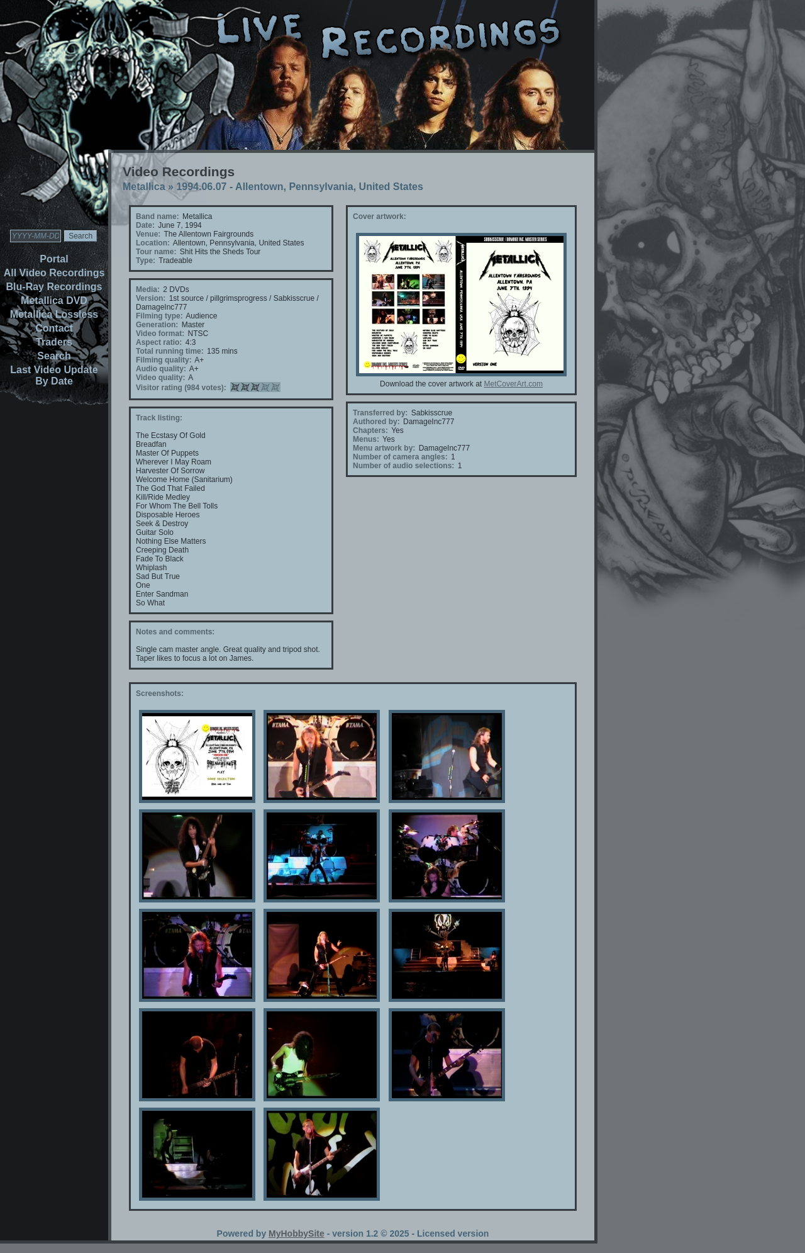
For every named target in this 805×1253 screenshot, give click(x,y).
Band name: (157, 216)
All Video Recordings (54, 272)
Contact (54, 328)
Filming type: (159, 316)
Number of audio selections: (403, 465)
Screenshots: (160, 693)
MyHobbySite (297, 1233)
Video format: (160, 333)
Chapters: (370, 430)
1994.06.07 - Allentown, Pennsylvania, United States (299, 186)
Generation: (157, 324)
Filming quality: (164, 360)
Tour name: (156, 251)
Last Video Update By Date (53, 375)
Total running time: (170, 351)
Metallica (144, 186)
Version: (150, 298)
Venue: (148, 234)
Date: (145, 225)
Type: (145, 260)
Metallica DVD (54, 300)
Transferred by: (380, 412)
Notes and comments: (175, 631)
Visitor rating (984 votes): (181, 387)
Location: (153, 243)
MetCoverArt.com (513, 383)
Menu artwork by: (384, 448)
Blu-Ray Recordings (54, 286)
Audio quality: (161, 368)
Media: (148, 289)
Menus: (366, 439)
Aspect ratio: (159, 342)
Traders (54, 342)
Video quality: (160, 377)
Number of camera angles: (400, 456)
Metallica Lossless (54, 314)
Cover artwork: (379, 216)
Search (53, 356)
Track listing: (159, 417)
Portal (54, 259)
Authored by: (376, 421)
